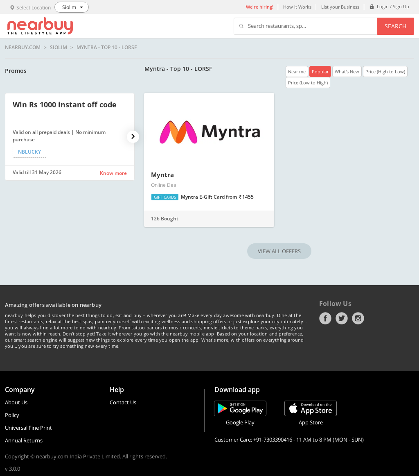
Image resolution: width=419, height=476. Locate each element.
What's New (347, 71)
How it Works (297, 7)
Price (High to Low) (385, 71)
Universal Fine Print (28, 427)
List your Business (340, 7)
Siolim (58, 47)
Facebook (325, 318)
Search (395, 26)
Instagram (358, 318)
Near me (297, 71)
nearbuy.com (23, 47)
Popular (320, 71)
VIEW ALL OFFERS (279, 251)
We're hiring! (259, 7)
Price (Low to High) (308, 82)
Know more (113, 173)
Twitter (342, 318)
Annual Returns (24, 440)
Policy (12, 415)
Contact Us (123, 402)
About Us (16, 402)
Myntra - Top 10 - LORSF (107, 47)
